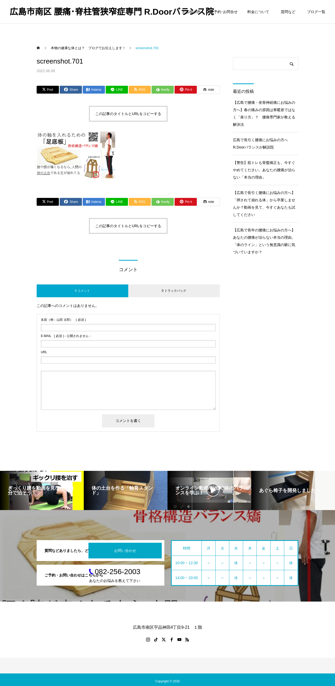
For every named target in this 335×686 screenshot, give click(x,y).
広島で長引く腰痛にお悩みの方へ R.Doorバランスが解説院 (262, 143)
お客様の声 (191, 12)
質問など (289, 12)
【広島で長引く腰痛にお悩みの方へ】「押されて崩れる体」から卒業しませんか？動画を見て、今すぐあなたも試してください (264, 204)
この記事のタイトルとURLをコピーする (128, 114)
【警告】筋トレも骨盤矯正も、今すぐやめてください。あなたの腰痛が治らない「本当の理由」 (264, 170)
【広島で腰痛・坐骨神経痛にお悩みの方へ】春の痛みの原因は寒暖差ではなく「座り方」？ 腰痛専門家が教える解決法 (264, 113)
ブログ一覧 (316, 12)
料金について (258, 12)
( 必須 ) (63, 319)
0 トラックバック (174, 291)
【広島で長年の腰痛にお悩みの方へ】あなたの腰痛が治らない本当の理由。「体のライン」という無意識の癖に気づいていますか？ (264, 241)
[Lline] (117, 90)
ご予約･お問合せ (224, 12)
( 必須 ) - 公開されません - (66, 336)
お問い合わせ (125, 550)
